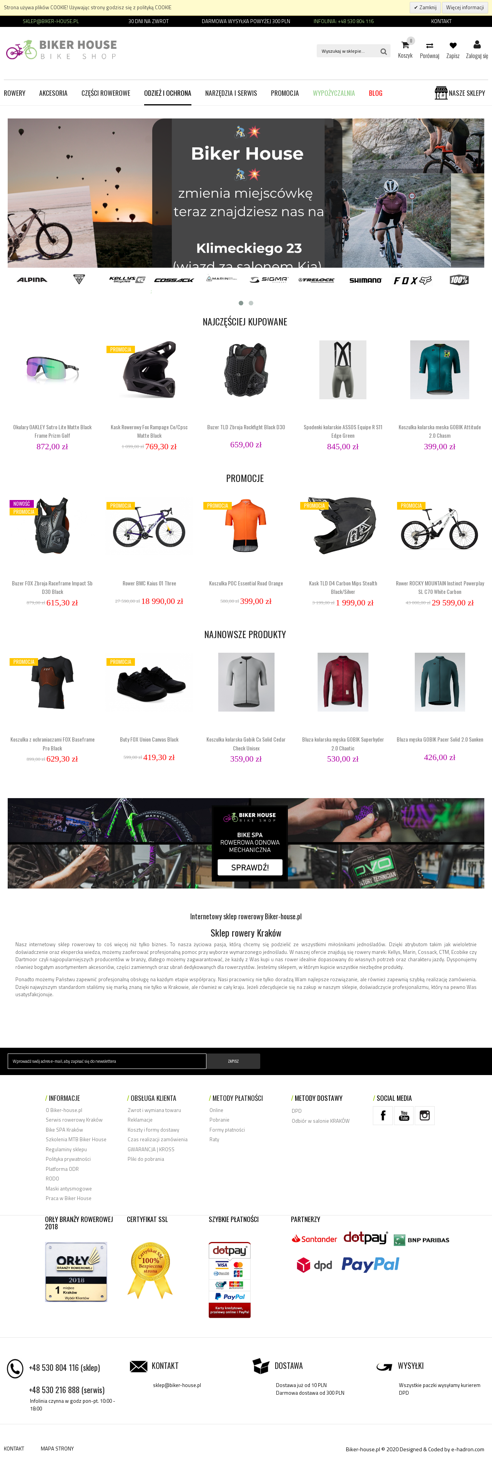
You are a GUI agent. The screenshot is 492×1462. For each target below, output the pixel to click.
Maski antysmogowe (69, 1188)
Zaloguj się (477, 45)
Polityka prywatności (68, 1159)
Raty (214, 1139)
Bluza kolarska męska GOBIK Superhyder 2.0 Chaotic (343, 743)
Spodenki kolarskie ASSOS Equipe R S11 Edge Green (343, 431)
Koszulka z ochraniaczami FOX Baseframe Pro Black (52, 743)
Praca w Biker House (68, 1198)
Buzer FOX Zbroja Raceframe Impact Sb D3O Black (52, 587)
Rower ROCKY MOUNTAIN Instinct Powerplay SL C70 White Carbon (440, 587)
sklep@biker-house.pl (177, 1385)
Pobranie (219, 1120)
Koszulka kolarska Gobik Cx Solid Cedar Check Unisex (246, 743)
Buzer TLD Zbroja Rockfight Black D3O (246, 427)
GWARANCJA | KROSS (151, 1149)
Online (216, 1110)
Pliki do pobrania (146, 1159)
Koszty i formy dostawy (153, 1130)
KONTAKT (14, 1448)
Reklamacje (140, 1120)
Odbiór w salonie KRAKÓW (321, 1121)
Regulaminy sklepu (66, 1149)
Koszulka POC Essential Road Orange (246, 583)
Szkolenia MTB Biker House (76, 1139)
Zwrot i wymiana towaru (154, 1110)
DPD (297, 1111)
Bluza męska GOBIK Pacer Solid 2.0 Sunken (440, 739)
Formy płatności (227, 1130)
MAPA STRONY (57, 1448)
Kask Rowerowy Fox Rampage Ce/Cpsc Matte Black (149, 431)
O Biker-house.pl (64, 1110)
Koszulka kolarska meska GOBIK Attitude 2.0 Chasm (440, 431)
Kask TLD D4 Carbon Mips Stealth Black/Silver (343, 587)
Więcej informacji (465, 7)
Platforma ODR (62, 1169)
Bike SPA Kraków (64, 1130)
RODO (52, 1178)
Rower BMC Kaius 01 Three (149, 583)
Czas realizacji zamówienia (158, 1139)
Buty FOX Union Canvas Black (149, 739)
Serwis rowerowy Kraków (74, 1120)
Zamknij (427, 7)
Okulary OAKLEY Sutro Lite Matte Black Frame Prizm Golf (52, 431)
